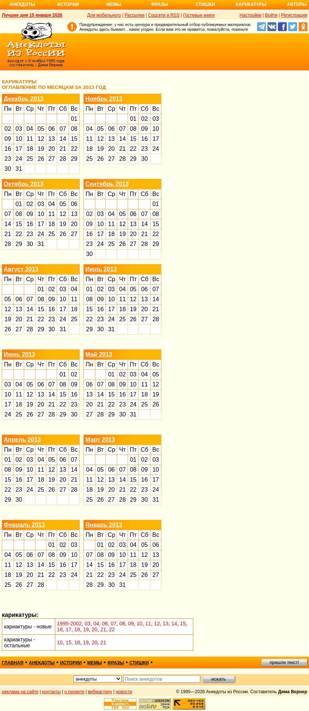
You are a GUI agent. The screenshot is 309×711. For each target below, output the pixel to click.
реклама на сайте (20, 691)
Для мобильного (104, 15)
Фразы (159, 4)
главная (12, 662)
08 (74, 129)
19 (40, 149)
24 (19, 159)
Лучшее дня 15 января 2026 (32, 15)
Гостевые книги (199, 15)
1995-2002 (69, 624)
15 (74, 139)
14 (63, 139)
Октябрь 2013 (23, 184)
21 (63, 149)
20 (51, 149)
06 (51, 129)
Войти (271, 15)
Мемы (113, 4)
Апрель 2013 (22, 439)
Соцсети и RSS (164, 15)
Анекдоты (22, 4)
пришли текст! (284, 662)
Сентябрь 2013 (107, 184)
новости (124, 691)
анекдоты (42, 662)
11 (29, 139)
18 (29, 149)
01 (74, 119)
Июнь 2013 (19, 354)
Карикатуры (251, 4)
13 (51, 139)
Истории (68, 4)
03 (19, 129)
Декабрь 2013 (23, 99)
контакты (51, 691)
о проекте (75, 691)
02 (7, 129)
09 (7, 139)
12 (40, 139)
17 (19, 149)
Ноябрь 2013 (103, 99)
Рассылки (135, 15)
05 (40, 129)
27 (51, 159)
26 (40, 159)
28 (63, 159)
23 (7, 159)
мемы (94, 662)
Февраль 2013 (24, 525)
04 (29, 129)
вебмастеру (100, 691)
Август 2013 (21, 269)
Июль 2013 (101, 269)
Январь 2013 (103, 525)
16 (7, 149)
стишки (139, 662)
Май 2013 (98, 354)
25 (29, 159)
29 (74, 159)
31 (19, 169)
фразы (115, 662)
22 (74, 149)
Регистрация (294, 15)
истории (71, 662)
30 (7, 169)
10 (19, 139)
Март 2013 (100, 439)
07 (63, 129)
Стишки (205, 4)
